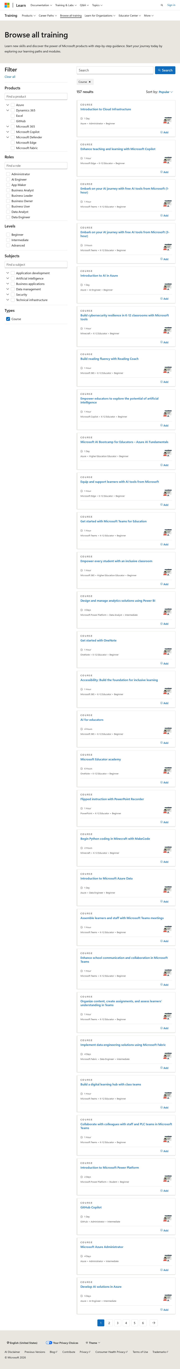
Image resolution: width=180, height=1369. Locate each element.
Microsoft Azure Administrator (101, 1247)
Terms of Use (140, 1352)
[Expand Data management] (7, 289)
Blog (52, 1352)
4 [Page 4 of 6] (126, 1323)
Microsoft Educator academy (100, 759)
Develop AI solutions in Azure (101, 1287)
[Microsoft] (7, 5)
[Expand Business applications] (7, 284)
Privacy (84, 1352)
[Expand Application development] (7, 273)
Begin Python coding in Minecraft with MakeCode (115, 838)
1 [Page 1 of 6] (100, 1323)
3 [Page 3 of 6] (118, 1323)
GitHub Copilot (91, 1207)
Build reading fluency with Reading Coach (109, 359)
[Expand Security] (7, 294)
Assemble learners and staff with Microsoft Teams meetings (122, 918)
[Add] (164, 132)
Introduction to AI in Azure (99, 275)
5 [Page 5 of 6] (134, 1323)
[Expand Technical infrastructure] (7, 300)
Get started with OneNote (98, 640)
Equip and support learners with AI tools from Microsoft (119, 482)
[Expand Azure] (7, 105)
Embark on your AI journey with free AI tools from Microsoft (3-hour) (124, 234)
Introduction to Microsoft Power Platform (109, 1167)
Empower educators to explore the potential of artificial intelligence (119, 400)
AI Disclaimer (12, 1352)
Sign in (171, 5)
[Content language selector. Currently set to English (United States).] (22, 1343)
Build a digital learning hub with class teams (110, 1084)
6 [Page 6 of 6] (143, 1323)
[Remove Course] (85, 82)
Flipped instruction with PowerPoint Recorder (112, 799)
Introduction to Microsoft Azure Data (106, 878)
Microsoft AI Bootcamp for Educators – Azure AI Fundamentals (124, 442)
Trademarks (159, 1352)
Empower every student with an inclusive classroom (116, 561)
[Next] (154, 1322)
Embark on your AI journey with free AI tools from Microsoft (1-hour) (124, 190)
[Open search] (162, 5)
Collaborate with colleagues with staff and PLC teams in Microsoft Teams (126, 1126)
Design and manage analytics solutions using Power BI (117, 600)
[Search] (115, 70)
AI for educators (91, 720)
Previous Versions (35, 1352)
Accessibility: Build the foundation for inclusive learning (119, 680)
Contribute (68, 1352)
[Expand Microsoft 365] (7, 126)
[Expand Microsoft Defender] (7, 137)
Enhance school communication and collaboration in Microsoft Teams (124, 959)
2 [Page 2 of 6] (109, 1323)
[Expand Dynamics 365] (7, 110)
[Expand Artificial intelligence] (7, 278)
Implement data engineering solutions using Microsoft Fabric (123, 1045)
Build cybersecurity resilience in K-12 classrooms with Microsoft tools (124, 317)
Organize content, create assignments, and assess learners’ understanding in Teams (121, 1003)
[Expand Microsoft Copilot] (7, 132)
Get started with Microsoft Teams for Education (113, 521)
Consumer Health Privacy (110, 1352)
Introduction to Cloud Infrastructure (105, 109)
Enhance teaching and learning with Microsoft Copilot (117, 149)
